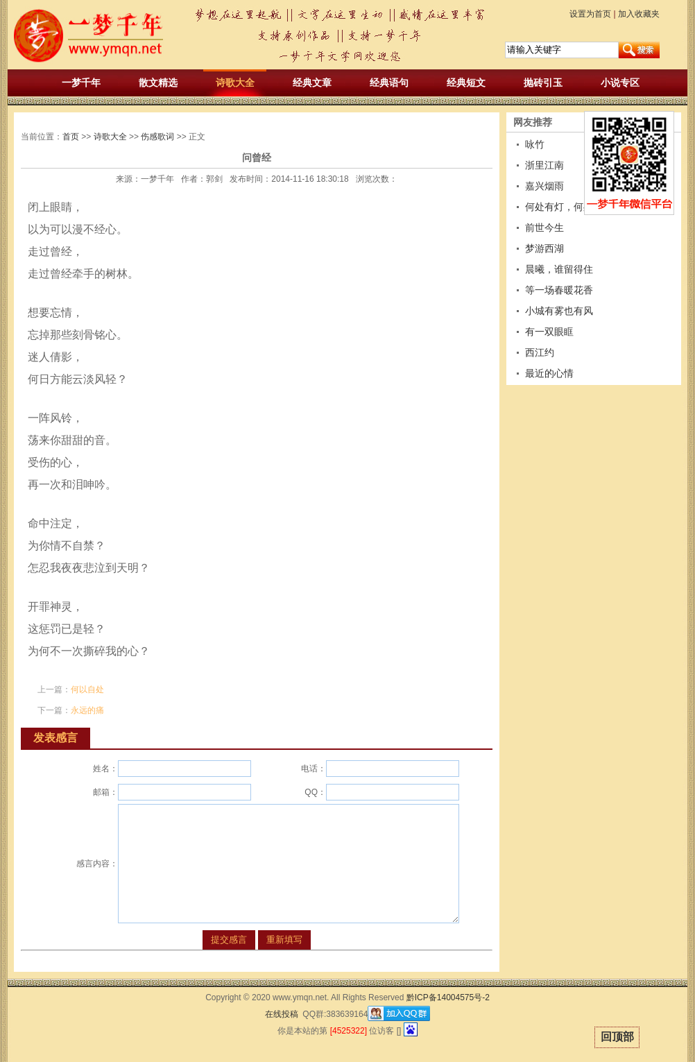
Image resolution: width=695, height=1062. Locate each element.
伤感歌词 (157, 137)
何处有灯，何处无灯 (568, 206)
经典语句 (389, 82)
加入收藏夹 (639, 14)
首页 (70, 137)
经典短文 (466, 82)
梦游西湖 (544, 248)
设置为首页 (590, 14)
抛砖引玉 (543, 82)
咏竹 (534, 144)
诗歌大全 (235, 82)
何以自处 (87, 689)
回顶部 (617, 1037)
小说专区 (620, 82)
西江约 (539, 352)
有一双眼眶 (549, 331)
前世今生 (544, 227)
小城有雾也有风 (559, 310)
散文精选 (158, 82)
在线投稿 (281, 1014)
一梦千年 (81, 82)
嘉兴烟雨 (544, 185)
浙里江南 (544, 165)
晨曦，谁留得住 (559, 269)
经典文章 (312, 82)
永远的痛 (87, 710)
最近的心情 (549, 373)
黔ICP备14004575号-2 (448, 997)
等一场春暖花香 (559, 290)
